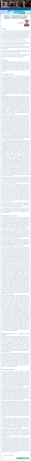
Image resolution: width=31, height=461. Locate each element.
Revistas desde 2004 (5, 11)
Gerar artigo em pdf (20, 458)
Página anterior (21, 13)
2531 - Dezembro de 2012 (15, 11)
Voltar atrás (27, 458)
